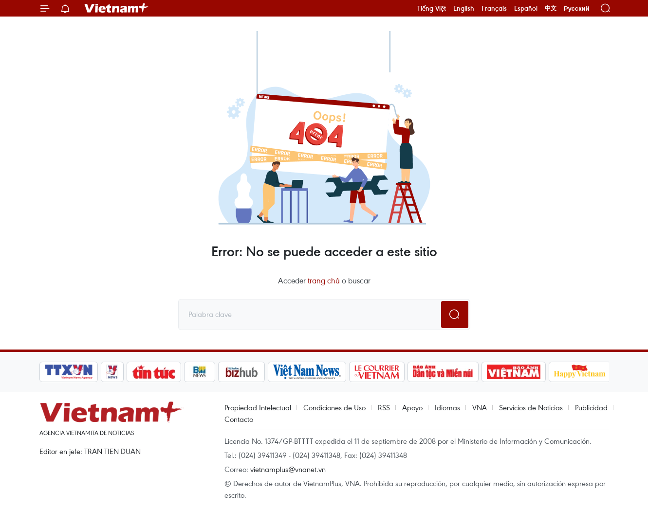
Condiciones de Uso (334, 407)
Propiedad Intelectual (257, 407)
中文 (550, 8)
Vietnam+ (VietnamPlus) (116, 8)
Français (494, 8)
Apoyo (412, 407)
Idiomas (447, 407)
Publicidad (591, 407)
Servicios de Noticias (531, 407)
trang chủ (324, 280)
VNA (479, 407)
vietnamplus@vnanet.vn (288, 469)
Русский (577, 8)
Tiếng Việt (431, 8)
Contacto (238, 419)
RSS (384, 407)
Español (525, 8)
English (463, 8)
